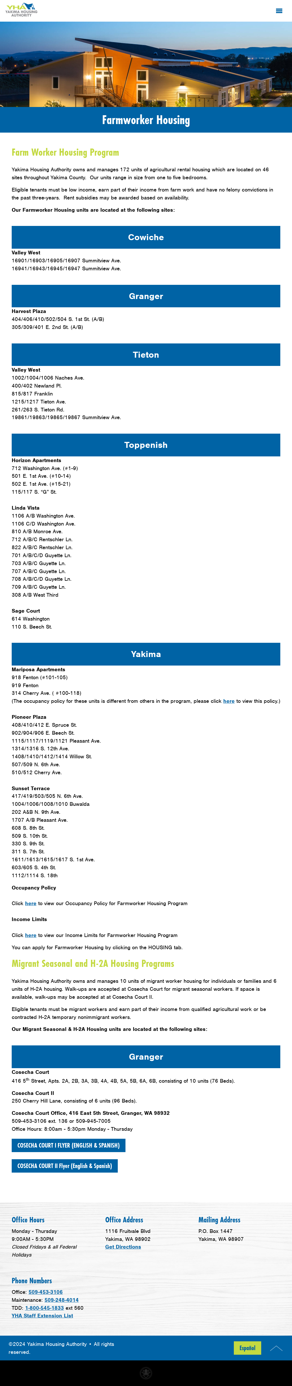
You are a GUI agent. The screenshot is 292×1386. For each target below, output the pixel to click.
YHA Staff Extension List (42, 1315)
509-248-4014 (61, 1300)
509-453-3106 (46, 1292)
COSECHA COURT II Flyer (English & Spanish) (64, 1165)
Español (248, 1348)
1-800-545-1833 (44, 1308)
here (229, 701)
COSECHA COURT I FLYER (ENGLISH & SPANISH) (68, 1145)
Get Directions (123, 1246)
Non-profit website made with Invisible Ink (146, 1373)
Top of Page (276, 1348)
